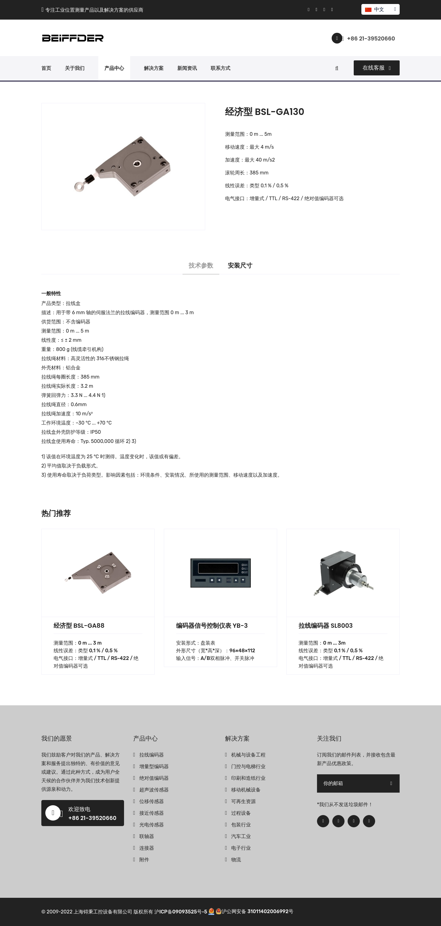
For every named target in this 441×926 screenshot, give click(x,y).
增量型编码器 (154, 766)
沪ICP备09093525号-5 (180, 911)
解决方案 (154, 68)
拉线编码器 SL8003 (326, 625)
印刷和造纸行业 (248, 778)
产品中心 (114, 68)
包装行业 (241, 825)
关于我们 (75, 68)
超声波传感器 (154, 790)
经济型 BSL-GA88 (79, 625)
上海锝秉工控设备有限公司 (103, 911)
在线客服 (377, 67)
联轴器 (146, 836)
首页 (46, 68)
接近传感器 (151, 813)
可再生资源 (243, 801)
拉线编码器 (151, 755)
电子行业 (241, 848)
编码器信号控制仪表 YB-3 (212, 625)
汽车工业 (241, 836)
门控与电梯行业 (248, 766)
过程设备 (241, 813)
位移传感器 (151, 801)
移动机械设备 (246, 790)
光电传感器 (151, 825)
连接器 (146, 848)
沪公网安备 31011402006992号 (254, 911)
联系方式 (220, 68)
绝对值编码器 (154, 778)
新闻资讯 (187, 68)
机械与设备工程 (248, 755)
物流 (236, 860)
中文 (380, 9)
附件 (144, 860)
